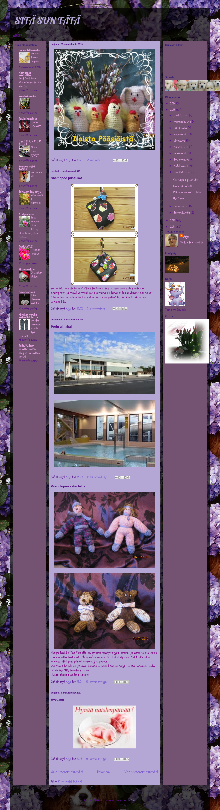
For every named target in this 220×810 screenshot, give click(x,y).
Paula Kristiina (28, 119)
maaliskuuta (182, 172)
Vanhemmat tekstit (141, 772)
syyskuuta (181, 134)
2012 (173, 220)
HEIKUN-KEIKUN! (36, 252)
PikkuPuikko (26, 346)
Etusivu (103, 772)
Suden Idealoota (29, 50)
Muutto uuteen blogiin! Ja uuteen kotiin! (29, 353)
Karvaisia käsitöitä (25, 74)
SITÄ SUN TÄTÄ (47, 20)
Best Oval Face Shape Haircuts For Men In (30, 82)
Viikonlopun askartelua (68, 486)
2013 (173, 110)
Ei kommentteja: (98, 477)
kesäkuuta (181, 153)
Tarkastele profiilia (192, 242)
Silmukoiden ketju (30, 192)
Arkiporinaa (26, 214)
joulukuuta (181, 115)
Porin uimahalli (62, 326)
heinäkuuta (181, 147)
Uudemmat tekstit (67, 772)
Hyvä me (57, 699)
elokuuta (180, 140)
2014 (173, 103)
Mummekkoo (27, 269)
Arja (186, 236)
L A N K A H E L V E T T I (30, 142)
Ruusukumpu (27, 96)
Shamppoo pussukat (66, 178)
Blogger (131, 800)
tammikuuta (182, 212)
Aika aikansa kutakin (35, 299)
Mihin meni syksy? (35, 151)
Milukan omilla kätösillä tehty (28, 316)
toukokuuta (182, 159)
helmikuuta (181, 206)
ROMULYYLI (25, 247)
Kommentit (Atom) (70, 781)
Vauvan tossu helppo (35, 57)
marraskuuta (183, 121)
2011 (173, 227)
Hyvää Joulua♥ (36, 124)
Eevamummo (27, 292)
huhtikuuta (181, 166)
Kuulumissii (36, 174)
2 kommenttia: (97, 160)
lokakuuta (181, 128)
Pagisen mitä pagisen (27, 167)
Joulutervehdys (36, 275)
